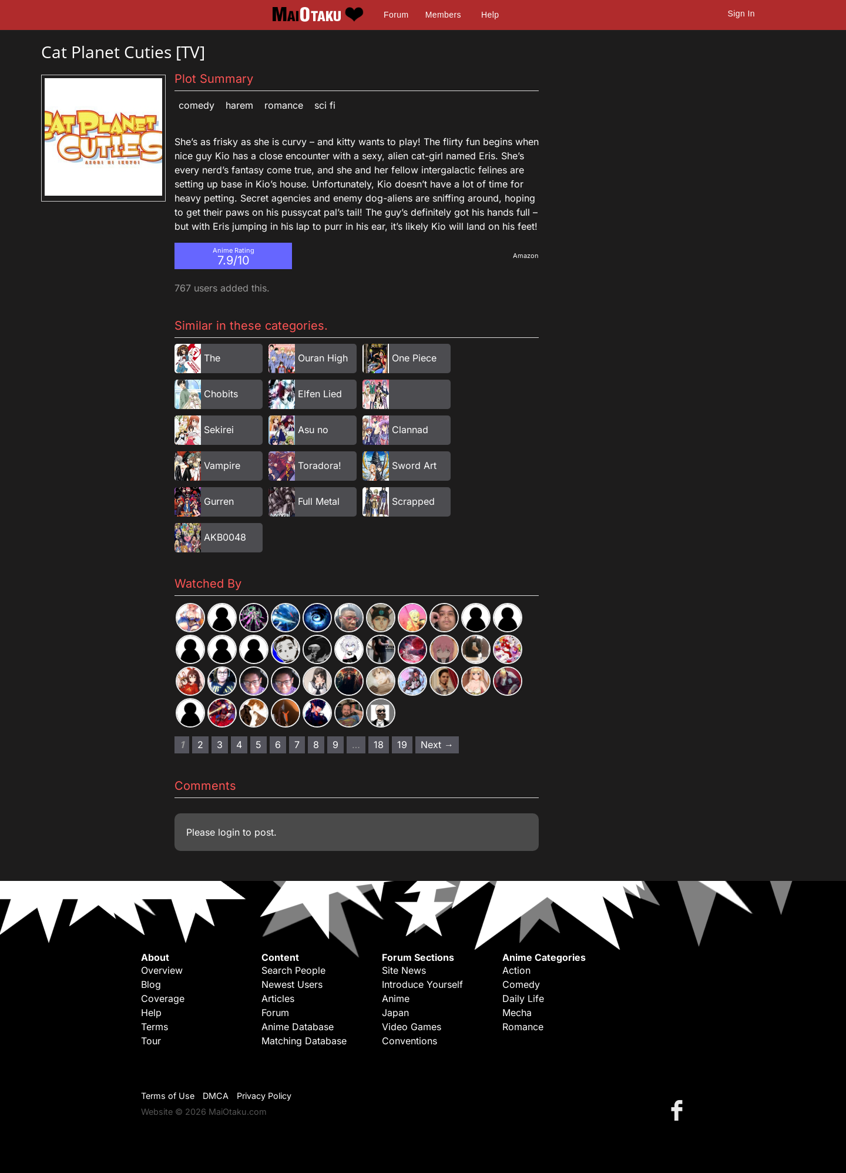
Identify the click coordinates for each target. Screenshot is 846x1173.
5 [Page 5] (258, 744)
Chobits (221, 394)
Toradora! (319, 465)
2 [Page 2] (200, 744)
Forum (396, 14)
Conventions (409, 1041)
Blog (151, 984)
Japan (395, 1012)
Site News (404, 970)
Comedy (196, 105)
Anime (395, 998)
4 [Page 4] (239, 744)
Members (443, 14)
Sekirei (219, 429)
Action (516, 970)
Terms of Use (167, 1096)
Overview (162, 970)
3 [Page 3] (220, 744)
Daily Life (523, 998)
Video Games (411, 1027)
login (229, 832)
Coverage (162, 998)
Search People (293, 970)
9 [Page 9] (335, 744)
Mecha (517, 1012)
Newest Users (292, 984)
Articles (277, 998)
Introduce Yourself (422, 984)
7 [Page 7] (297, 744)
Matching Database (304, 1041)
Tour (151, 1041)
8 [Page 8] (316, 744)
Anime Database (297, 1027)
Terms (154, 1027)
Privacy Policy (264, 1096)
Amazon (526, 256)
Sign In (741, 13)
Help (490, 14)
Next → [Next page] (437, 744)
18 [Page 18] (379, 744)
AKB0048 (225, 537)
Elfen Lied (320, 394)
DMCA (216, 1096)
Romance (283, 105)
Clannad (410, 429)
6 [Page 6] (278, 744)
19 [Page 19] (402, 744)
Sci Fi (324, 105)
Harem (239, 105)
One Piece (414, 358)
